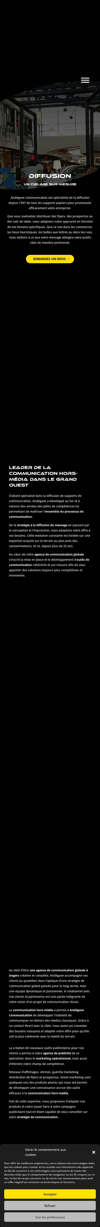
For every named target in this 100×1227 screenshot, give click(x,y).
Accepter (50, 1194)
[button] (94, 1152)
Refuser (50, 1206)
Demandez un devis (49, 259)
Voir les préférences (50, 1217)
